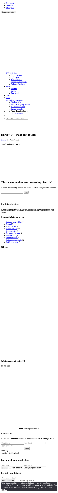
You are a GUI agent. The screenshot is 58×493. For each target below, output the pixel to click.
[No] (6, 491)
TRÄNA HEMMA (11, 73)
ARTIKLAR (10, 95)
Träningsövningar (18, 84)
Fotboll (14, 89)
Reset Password (8, 481)
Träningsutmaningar (19, 82)
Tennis (13, 91)
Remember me (16, 468)
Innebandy (15, 93)
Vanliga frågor (17, 102)
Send (29, 449)
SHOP (8, 98)
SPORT (8, 86)
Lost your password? (32, 468)
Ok (3, 491)
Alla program (16, 75)
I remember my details (25, 481)
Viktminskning (17, 80)
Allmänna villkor (18, 107)
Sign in (4, 469)
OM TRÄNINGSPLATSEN (14, 100)
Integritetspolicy (17, 109)
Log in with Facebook (10, 454)
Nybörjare (15, 77)
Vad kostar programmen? (21, 104)
